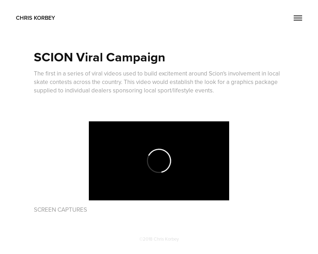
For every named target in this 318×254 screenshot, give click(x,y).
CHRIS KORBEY (35, 18)
